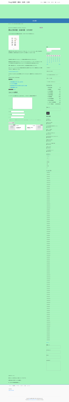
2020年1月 (48, 320)
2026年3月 (48, 174)
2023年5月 (48, 241)
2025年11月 (48, 182)
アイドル (48, 156)
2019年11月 (48, 324)
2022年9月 (48, 257)
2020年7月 (48, 308)
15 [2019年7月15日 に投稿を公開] (47, 59)
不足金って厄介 (48, 146)
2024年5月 (48, 217)
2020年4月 (48, 314)
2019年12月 (48, 322)
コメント (10, 108)
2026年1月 (48, 178)
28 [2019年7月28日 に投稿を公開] (59, 61)
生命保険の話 (18, 127)
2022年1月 (48, 272)
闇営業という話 (29, 127)
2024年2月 (48, 223)
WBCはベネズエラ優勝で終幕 (50, 143)
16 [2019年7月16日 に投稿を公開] (49, 59)
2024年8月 (48, 211)
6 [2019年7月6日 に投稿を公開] (57, 57)
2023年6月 (48, 239)
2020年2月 (48, 318)
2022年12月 (48, 251)
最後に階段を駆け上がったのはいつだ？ (52, 136)
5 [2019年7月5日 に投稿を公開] (55, 57)
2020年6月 (48, 310)
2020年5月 (48, 312)
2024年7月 (48, 213)
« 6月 (47, 64)
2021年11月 (48, 276)
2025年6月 (48, 192)
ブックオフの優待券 (13, 83)
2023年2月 (48, 247)
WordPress (30, 399)
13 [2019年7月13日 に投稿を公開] (57, 58)
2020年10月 (48, 302)
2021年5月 (48, 288)
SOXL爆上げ (48, 67)
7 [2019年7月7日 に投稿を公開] (59, 57)
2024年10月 (48, 207)
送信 (48, 113)
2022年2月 (48, 270)
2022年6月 (48, 263)
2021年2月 (48, 294)
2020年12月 (48, 298)
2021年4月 (48, 290)
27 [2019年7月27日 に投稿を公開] (57, 61)
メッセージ (48, 360)
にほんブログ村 (11, 390)
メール (10, 114)
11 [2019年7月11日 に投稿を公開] (53, 58)
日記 (47, 163)
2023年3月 (48, 245)
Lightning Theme (34, 399)
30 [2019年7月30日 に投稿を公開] (49, 62)
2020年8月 (48, 306)
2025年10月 (48, 184)
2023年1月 (48, 249)
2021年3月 (48, 292)
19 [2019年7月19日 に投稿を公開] (55, 59)
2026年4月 (48, 172)
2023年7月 (48, 237)
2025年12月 (48, 180)
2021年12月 (48, 274)
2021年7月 (48, 284)
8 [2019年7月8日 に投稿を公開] (47, 58)
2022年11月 (48, 253)
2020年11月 (48, 300)
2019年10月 (48, 326)
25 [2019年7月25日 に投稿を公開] (53, 61)
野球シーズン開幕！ (50, 78)
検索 (47, 47)
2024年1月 (48, 225)
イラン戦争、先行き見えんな (51, 81)
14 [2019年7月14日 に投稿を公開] (59, 58)
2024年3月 (48, 221)
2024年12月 (48, 203)
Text (48, 107)
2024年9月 (48, 209)
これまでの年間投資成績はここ (14, 382)
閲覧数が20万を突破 (49, 139)
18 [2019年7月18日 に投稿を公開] (53, 59)
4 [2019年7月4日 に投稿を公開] (53, 57)
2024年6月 (48, 215)
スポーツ (48, 158)
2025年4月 (48, 196)
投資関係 (14, 385)
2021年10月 (48, 278)
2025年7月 (48, 190)
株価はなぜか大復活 (50, 71)
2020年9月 (48, 304)
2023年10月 (48, 231)
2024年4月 (48, 219)
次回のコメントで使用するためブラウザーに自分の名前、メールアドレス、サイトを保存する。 (25, 119)
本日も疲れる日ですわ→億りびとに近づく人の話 (18, 85)
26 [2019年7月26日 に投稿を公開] (55, 61)
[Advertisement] (34, 11)
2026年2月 (48, 176)
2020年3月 (48, 316)
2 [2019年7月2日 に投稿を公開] (49, 57)
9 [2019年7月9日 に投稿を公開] (49, 58)
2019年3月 (48, 339)
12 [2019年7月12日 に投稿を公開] (55, 58)
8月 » (59, 64)
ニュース (28, 385)
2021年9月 (48, 280)
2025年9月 (48, 186)
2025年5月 (48, 194)
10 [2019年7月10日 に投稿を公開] (51, 58)
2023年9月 (48, 233)
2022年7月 (48, 261)
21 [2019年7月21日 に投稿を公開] (59, 59)
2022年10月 (48, 255)
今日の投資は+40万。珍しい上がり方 (16, 81)
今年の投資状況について (50, 150)
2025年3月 (48, 198)
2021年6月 (48, 286)
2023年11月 (48, 229)
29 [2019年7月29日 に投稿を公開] (47, 62)
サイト (10, 117)
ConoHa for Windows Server (13, 71)
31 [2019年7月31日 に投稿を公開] (51, 62)
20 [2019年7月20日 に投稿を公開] (57, 59)
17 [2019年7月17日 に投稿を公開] (51, 59)
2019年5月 (48, 335)
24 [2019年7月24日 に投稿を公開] (51, 61)
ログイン (47, 342)
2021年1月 (48, 296)
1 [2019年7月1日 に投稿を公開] (47, 57)
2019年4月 (48, 337)
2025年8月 (48, 188)
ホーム (10, 385)
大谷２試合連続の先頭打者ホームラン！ (52, 74)
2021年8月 (48, 282)
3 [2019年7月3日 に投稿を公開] (51, 57)
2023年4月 (48, 243)
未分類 (41, 27)
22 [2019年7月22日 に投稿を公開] (47, 61)
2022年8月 (48, 259)
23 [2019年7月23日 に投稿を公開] (49, 61)
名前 (10, 111)
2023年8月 (48, 235)
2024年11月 (48, 205)
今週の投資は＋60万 (13, 87)
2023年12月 (48, 227)
